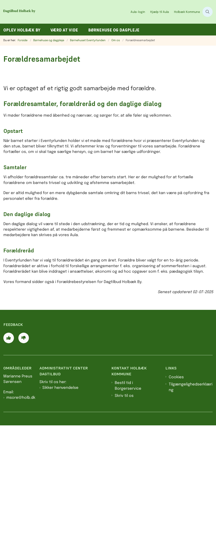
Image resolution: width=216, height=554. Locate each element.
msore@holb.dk (20, 526)
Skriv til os (124, 524)
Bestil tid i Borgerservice (128, 514)
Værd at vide (64, 30)
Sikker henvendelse (60, 516)
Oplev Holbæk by (21, 30)
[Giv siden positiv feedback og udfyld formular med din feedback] (8, 466)
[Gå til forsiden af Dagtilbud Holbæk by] (54, 12)
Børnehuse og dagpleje (113, 30)
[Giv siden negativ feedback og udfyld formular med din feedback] (23, 466)
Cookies (176, 505)
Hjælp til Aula (159, 12)
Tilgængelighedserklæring (190, 515)
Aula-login (138, 12)
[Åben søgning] (207, 12)
